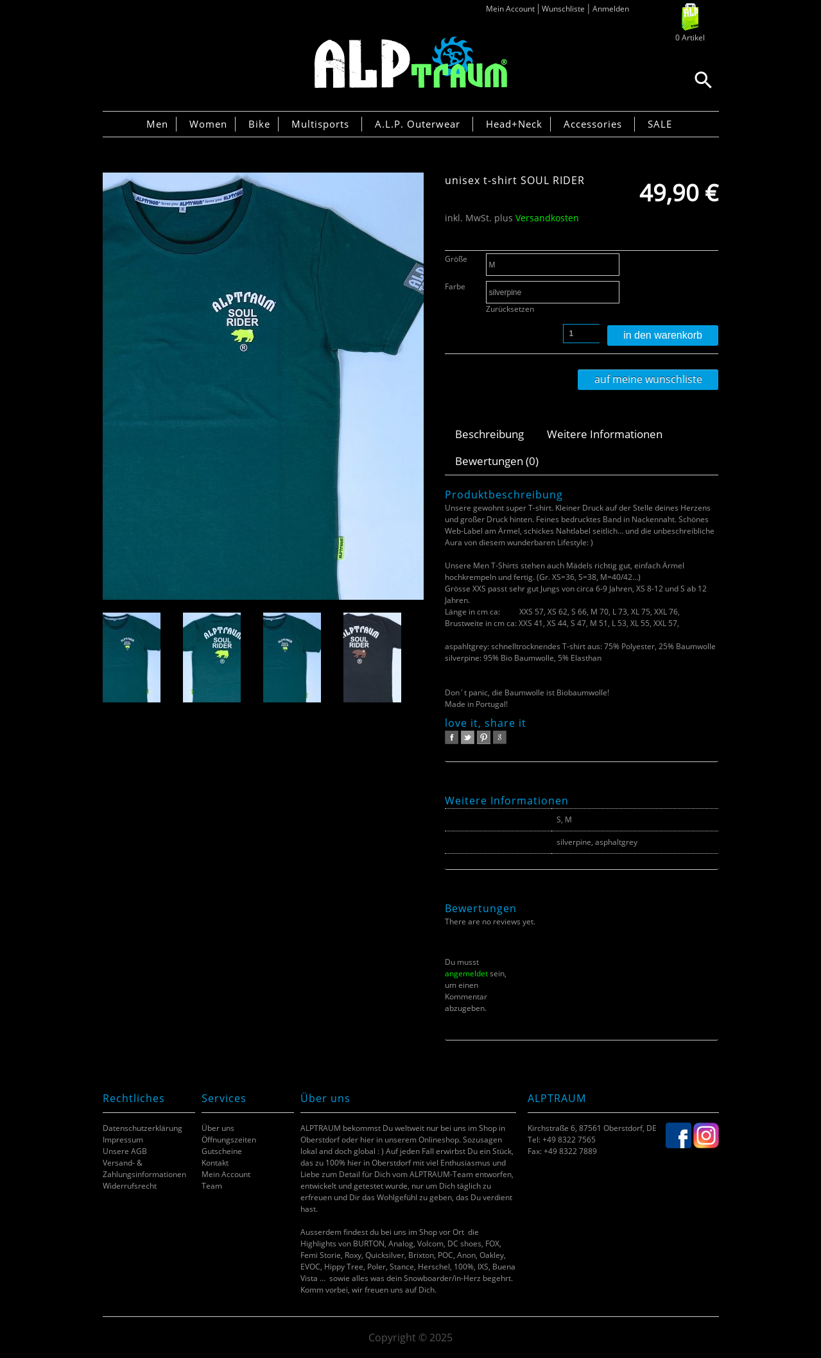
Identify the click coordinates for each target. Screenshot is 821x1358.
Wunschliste (563, 8)
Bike (259, 123)
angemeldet (466, 973)
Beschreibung (489, 434)
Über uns (218, 1128)
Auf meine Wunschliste (648, 379)
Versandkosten (547, 218)
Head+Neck (514, 123)
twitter (467, 737)
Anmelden (610, 8)
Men (157, 123)
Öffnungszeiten (229, 1139)
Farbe (455, 286)
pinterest (483, 737)
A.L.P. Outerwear (417, 123)
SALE (660, 123)
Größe (456, 258)
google (499, 737)
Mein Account (510, 8)
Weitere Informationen (604, 434)
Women (208, 123)
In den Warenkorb (662, 335)
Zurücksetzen (510, 308)
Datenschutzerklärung (142, 1128)
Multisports (320, 123)
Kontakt (215, 1162)
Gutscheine (222, 1151)
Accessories (593, 123)
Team (212, 1185)
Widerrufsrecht (130, 1185)
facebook (451, 737)
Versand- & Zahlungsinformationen (144, 1168)
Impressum (123, 1139)
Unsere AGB (125, 1151)
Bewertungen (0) (497, 461)
